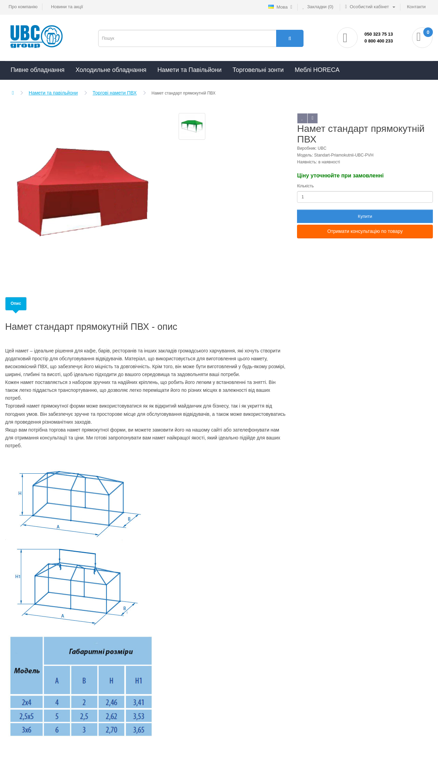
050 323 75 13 (378, 34)
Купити (365, 216)
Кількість (305, 186)
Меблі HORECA (317, 69)
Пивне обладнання (38, 69)
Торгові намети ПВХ (115, 93)
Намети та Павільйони (189, 69)
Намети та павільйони (53, 93)
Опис (16, 303)
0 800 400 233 (378, 40)
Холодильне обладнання (111, 69)
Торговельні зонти (258, 69)
